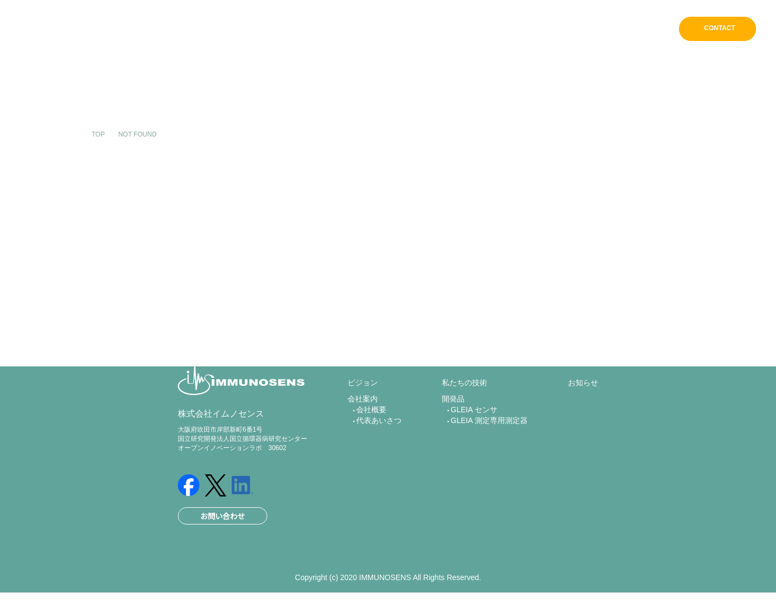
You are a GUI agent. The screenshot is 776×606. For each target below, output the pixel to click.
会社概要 (371, 426)
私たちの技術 (520, 29)
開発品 (575, 29)
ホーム (367, 29)
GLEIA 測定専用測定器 (489, 440)
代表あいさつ (377, 440)
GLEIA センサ (473, 426)
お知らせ (621, 29)
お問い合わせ (222, 527)
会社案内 (462, 29)
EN (658, 29)
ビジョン (412, 29)
